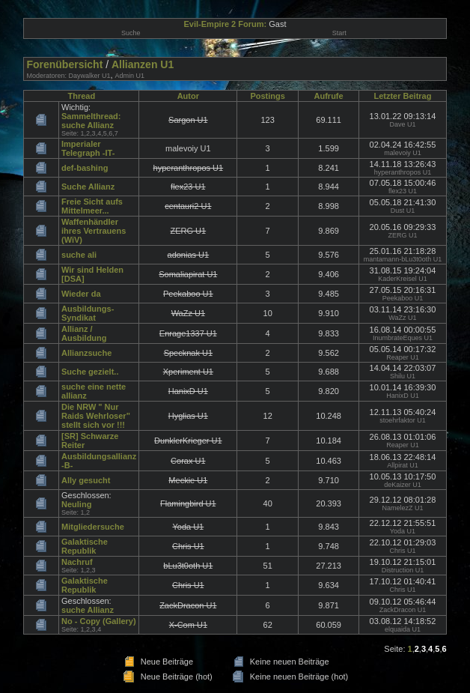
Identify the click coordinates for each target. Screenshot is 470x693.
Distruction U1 (403, 570)
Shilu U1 (402, 376)
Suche (131, 33)
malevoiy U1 (402, 153)
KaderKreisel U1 (402, 278)
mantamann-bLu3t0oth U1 (403, 259)
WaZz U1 (402, 317)
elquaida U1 (403, 629)
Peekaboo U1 (403, 298)
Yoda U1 (402, 531)
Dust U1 (403, 210)
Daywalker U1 (89, 75)
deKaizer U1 (402, 484)
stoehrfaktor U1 (402, 420)
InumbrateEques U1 (403, 338)
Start (339, 33)
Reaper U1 (402, 357)
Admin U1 (130, 75)
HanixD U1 (402, 395)
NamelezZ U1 (402, 508)
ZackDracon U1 (403, 610)
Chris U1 (402, 550)
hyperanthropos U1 (403, 172)
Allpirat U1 (402, 465)
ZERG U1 (402, 235)
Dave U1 (402, 124)
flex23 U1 (402, 191)
